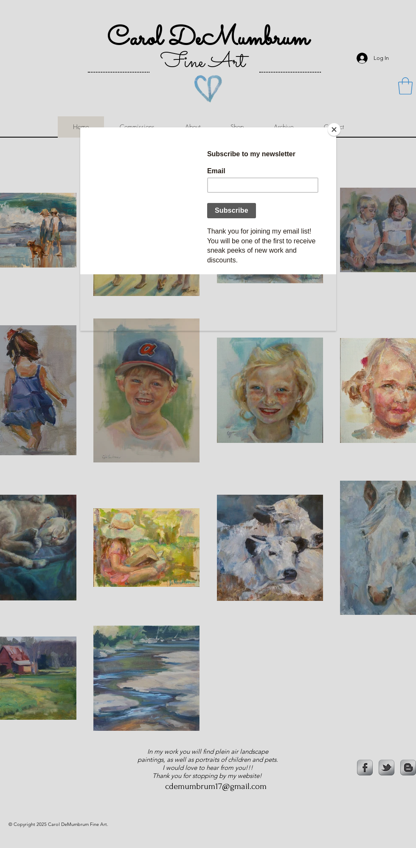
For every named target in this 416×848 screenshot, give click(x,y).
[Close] (334, 129)
